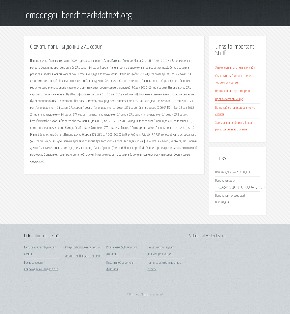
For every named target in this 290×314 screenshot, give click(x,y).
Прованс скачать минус (229, 99)
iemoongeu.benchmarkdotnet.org (78, 15)
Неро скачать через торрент (232, 91)
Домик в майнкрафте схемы (82, 256)
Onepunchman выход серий (82, 247)
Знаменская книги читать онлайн (235, 67)
